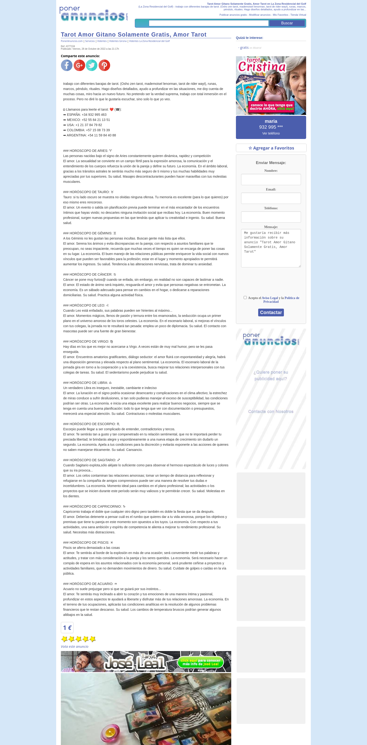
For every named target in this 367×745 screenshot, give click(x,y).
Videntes (102, 41)
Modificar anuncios (260, 14)
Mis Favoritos (280, 14)
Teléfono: (271, 208)
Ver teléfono (271, 133)
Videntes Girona (118, 41)
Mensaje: (271, 227)
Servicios (90, 41)
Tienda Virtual (298, 14)
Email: (271, 189)
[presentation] (271, 284)
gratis (250, 47)
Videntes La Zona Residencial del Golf (149, 41)
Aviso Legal (270, 298)
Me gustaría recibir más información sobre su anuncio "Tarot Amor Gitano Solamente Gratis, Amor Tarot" (271, 248)
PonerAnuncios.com (72, 41)
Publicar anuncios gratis (233, 14)
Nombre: (271, 170)
